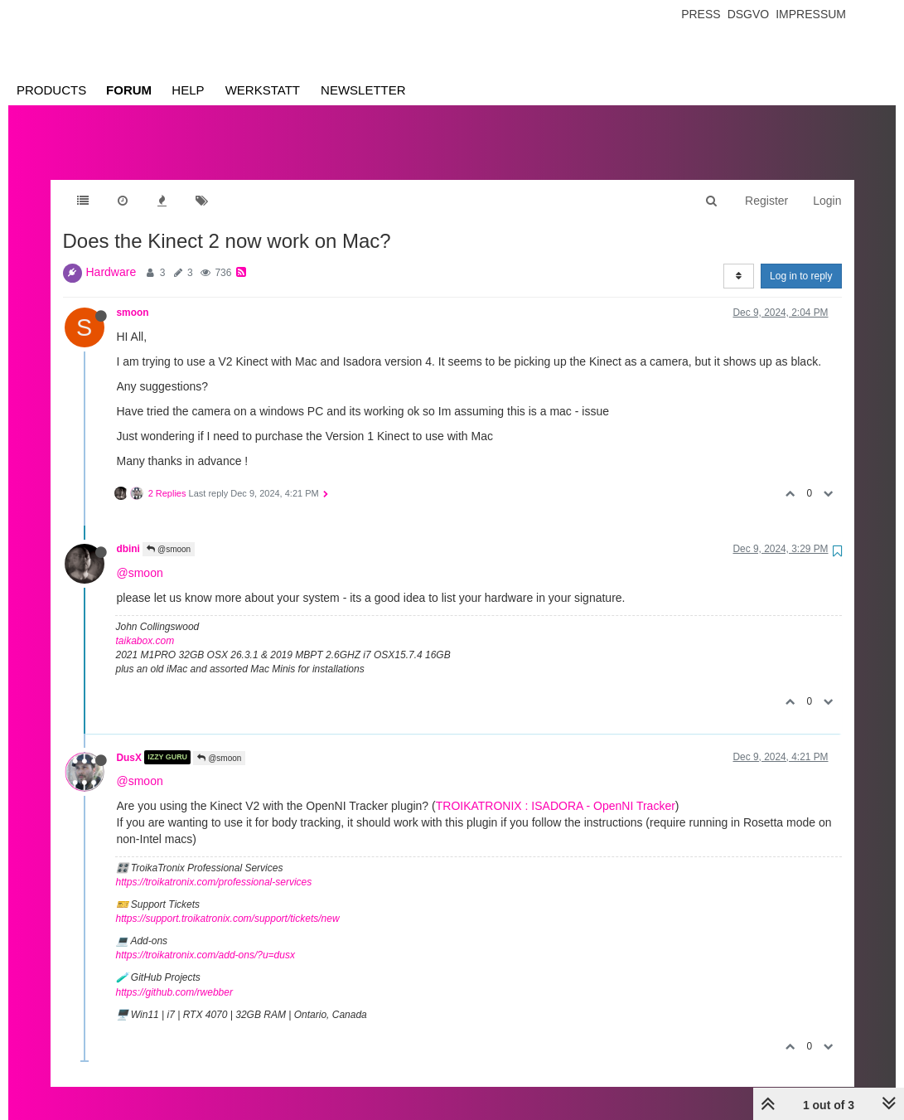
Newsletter (363, 90)
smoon (133, 296)
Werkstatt (262, 90)
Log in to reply (801, 259)
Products (51, 90)
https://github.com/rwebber (174, 976)
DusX (129, 740)
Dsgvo (749, 14)
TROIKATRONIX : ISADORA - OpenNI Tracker (555, 789)
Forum (129, 90)
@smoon (169, 532)
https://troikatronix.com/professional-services (214, 865)
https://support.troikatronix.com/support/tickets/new (228, 902)
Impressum (811, 14)
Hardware (111, 255)
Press (700, 14)
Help (188, 90)
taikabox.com (145, 624)
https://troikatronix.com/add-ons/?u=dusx (205, 938)
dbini (128, 532)
